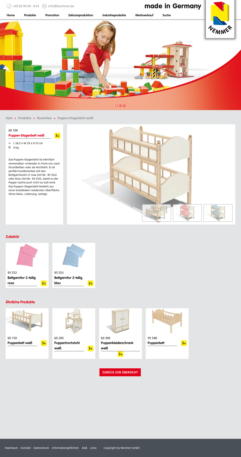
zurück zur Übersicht (120, 372)
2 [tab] (120, 106)
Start (9, 118)
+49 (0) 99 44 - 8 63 (26, 6)
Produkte (24, 118)
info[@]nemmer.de (61, 6)
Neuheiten (44, 118)
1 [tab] (117, 106)
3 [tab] (124, 106)
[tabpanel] (120, 64)
